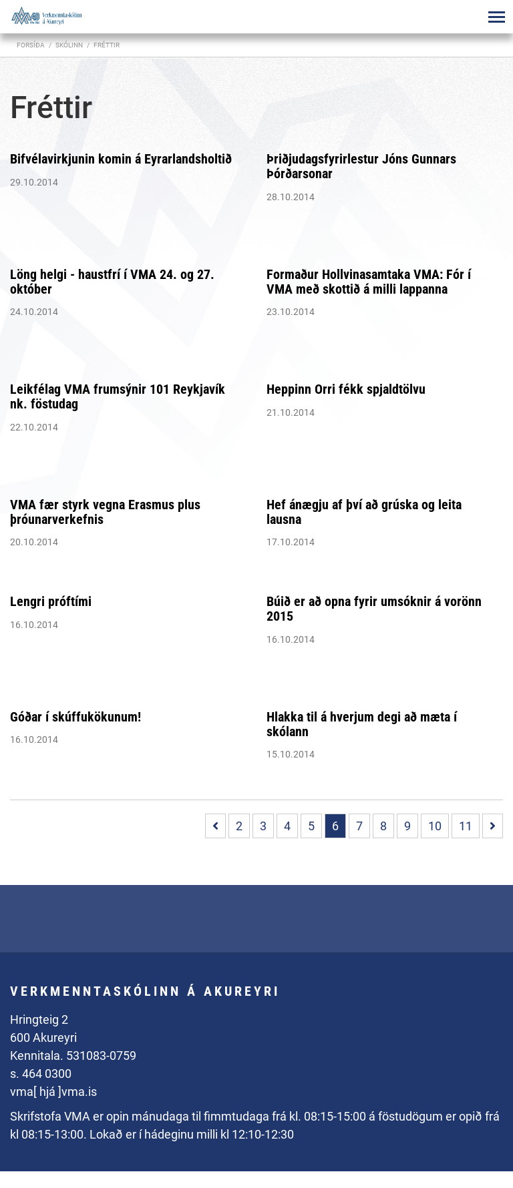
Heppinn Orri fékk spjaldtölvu (346, 389)
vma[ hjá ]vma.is (53, 1092)
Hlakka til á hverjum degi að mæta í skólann (362, 724)
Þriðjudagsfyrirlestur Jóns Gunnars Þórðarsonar (361, 166)
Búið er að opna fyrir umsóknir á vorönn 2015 (374, 608)
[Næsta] (492, 826)
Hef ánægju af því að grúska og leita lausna (364, 512)
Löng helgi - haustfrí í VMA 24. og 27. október (112, 281)
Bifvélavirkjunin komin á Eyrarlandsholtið (121, 159)
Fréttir (107, 45)
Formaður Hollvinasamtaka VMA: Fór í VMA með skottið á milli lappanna (369, 281)
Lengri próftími (51, 601)
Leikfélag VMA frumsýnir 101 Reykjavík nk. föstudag (117, 396)
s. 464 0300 (40, 1074)
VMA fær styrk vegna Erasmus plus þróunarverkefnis (105, 512)
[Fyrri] (215, 826)
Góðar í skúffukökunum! (75, 717)
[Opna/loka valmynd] (496, 16)
